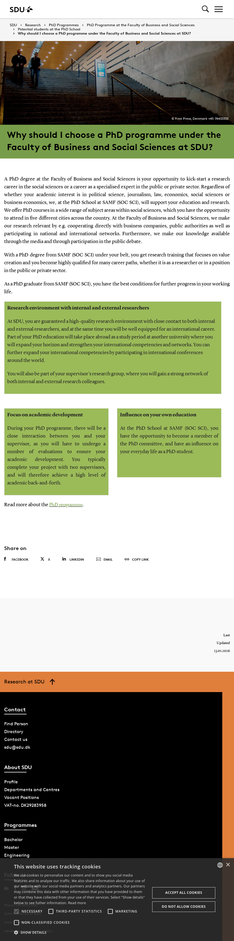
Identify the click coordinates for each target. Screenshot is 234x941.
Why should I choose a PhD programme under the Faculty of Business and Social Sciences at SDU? (104, 33)
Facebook (16, 559)
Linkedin (73, 559)
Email (104, 559)
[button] (16, 911)
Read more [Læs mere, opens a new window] (77, 903)
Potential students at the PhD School (49, 29)
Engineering (17, 855)
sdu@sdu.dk (17, 747)
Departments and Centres (31, 789)
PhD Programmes (64, 25)
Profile (11, 781)
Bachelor (13, 839)
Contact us (15, 739)
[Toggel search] (205, 9)
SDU (13, 25)
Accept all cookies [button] (183, 892)
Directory (13, 731)
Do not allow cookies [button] (184, 906)
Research (33, 25)
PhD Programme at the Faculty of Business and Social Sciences (141, 25)
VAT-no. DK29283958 (25, 805)
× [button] (228, 865)
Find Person (16, 723)
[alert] (117, 899)
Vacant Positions (21, 797)
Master (11, 847)
